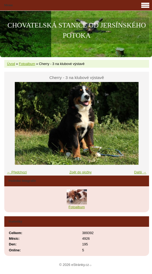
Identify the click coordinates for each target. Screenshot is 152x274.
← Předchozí (17, 172)
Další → (140, 172)
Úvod (11, 64)
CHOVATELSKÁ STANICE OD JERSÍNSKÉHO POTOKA (77, 30)
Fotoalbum (27, 64)
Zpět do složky (80, 172)
